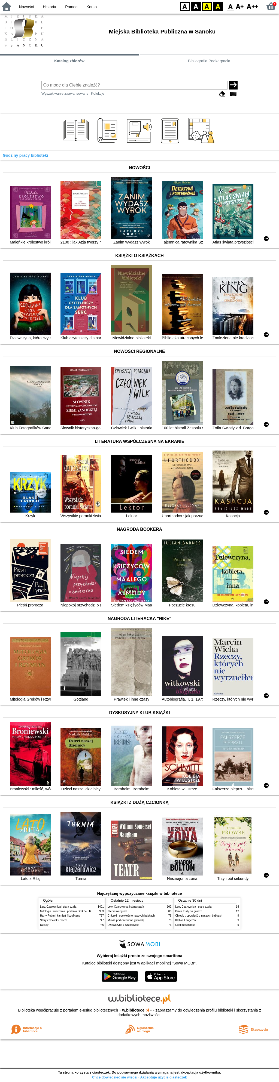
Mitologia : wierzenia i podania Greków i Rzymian (70, 911)
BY (218, 6)
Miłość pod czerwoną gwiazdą (126, 920)
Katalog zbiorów (69, 61)
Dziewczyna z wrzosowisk (123, 924)
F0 (230, 6)
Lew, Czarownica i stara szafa (58, 906)
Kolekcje (97, 93)
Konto (91, 7)
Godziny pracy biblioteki (25, 155)
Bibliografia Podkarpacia (209, 61)
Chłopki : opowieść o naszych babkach (131, 915)
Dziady (44, 924)
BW (195, 6)
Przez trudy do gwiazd (188, 911)
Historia (49, 7)
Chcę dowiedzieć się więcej (114, 1077)
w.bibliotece (135, 1010)
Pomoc (71, 7)
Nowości (26, 7)
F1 (239, 6)
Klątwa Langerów (185, 920)
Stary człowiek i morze (53, 920)
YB (207, 6)
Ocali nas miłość (185, 924)
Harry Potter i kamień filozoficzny (60, 915)
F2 (252, 6)
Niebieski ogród (117, 911)
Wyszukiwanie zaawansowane (65, 93)
